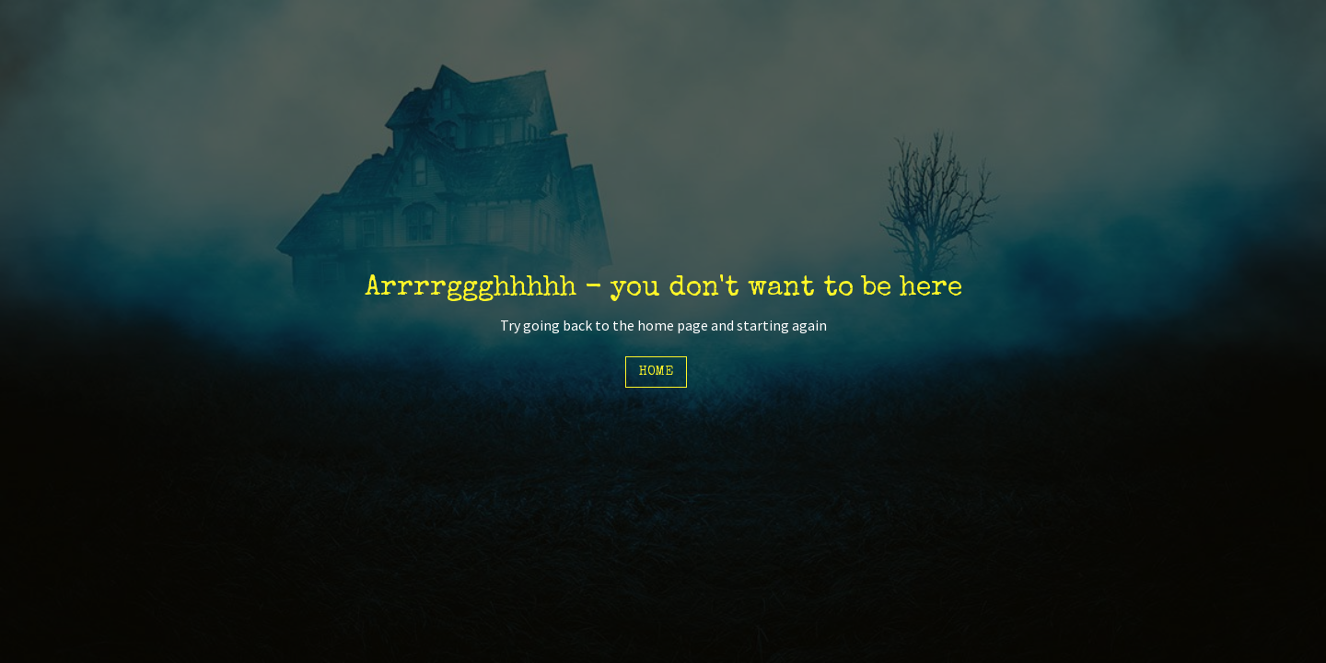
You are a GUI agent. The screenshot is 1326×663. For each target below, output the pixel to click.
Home (656, 372)
